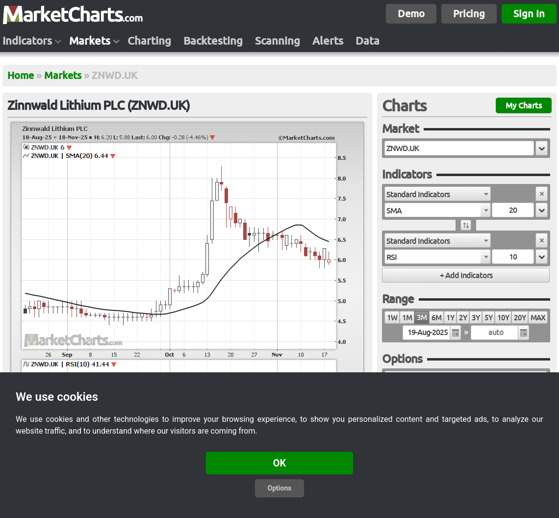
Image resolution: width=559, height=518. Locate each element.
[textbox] (459, 148)
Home (20, 75)
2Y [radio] (463, 317)
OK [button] (279, 463)
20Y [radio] (520, 317)
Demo (411, 13)
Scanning (277, 41)
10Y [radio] (503, 317)
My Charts (524, 105)
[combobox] (437, 193)
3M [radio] (422, 317)
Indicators (27, 41)
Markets (89, 41)
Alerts (327, 41)
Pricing (469, 13)
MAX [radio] (538, 317)
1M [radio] (407, 317)
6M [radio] (436, 317)
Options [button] (280, 488)
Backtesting (213, 41)
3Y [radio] (476, 317)
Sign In (529, 13)
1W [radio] (392, 317)
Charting (149, 41)
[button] (541, 148)
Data (368, 41)
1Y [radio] (450, 317)
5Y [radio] (488, 317)
